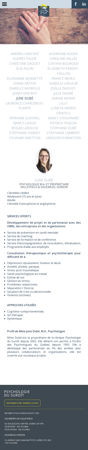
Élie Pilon (24, 68)
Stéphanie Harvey (24, 132)
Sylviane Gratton (24, 137)
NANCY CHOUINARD (63, 118)
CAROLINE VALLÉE (63, 58)
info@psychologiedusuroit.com (21, 413)
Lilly (63, 103)
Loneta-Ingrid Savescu (63, 110)
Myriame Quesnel (25, 118)
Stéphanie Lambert (63, 132)
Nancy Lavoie (24, 123)
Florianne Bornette (25, 78)
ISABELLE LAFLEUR (63, 83)
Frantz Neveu (63, 78)
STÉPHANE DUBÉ (63, 128)
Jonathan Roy (25, 93)
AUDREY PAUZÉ (25, 58)
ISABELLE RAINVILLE (24, 88)
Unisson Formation (63, 137)
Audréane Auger (63, 53)
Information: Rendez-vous (22, 403)
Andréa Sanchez (25, 53)
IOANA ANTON (25, 83)
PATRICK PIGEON (63, 123)
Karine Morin (63, 98)
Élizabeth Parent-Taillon (63, 71)
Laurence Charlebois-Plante (24, 106)
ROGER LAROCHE (24, 128)
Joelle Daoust (63, 88)
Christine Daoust (24, 63)
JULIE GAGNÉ (63, 93)
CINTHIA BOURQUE (63, 63)
